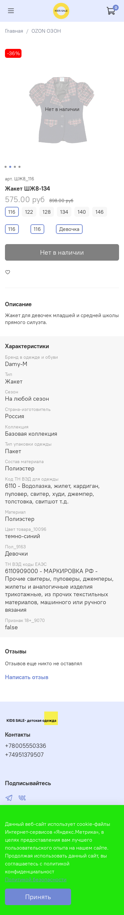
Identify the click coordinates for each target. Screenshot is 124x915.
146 (100, 211)
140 (82, 211)
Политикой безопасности (35, 879)
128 (47, 211)
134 (64, 211)
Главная (14, 30)
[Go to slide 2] (10, 167)
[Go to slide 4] (19, 167)
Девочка (69, 229)
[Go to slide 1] (5, 167)
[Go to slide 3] (15, 167)
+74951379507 (24, 754)
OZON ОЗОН (46, 30)
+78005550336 (25, 746)
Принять (38, 897)
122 (29, 211)
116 (12, 211)
